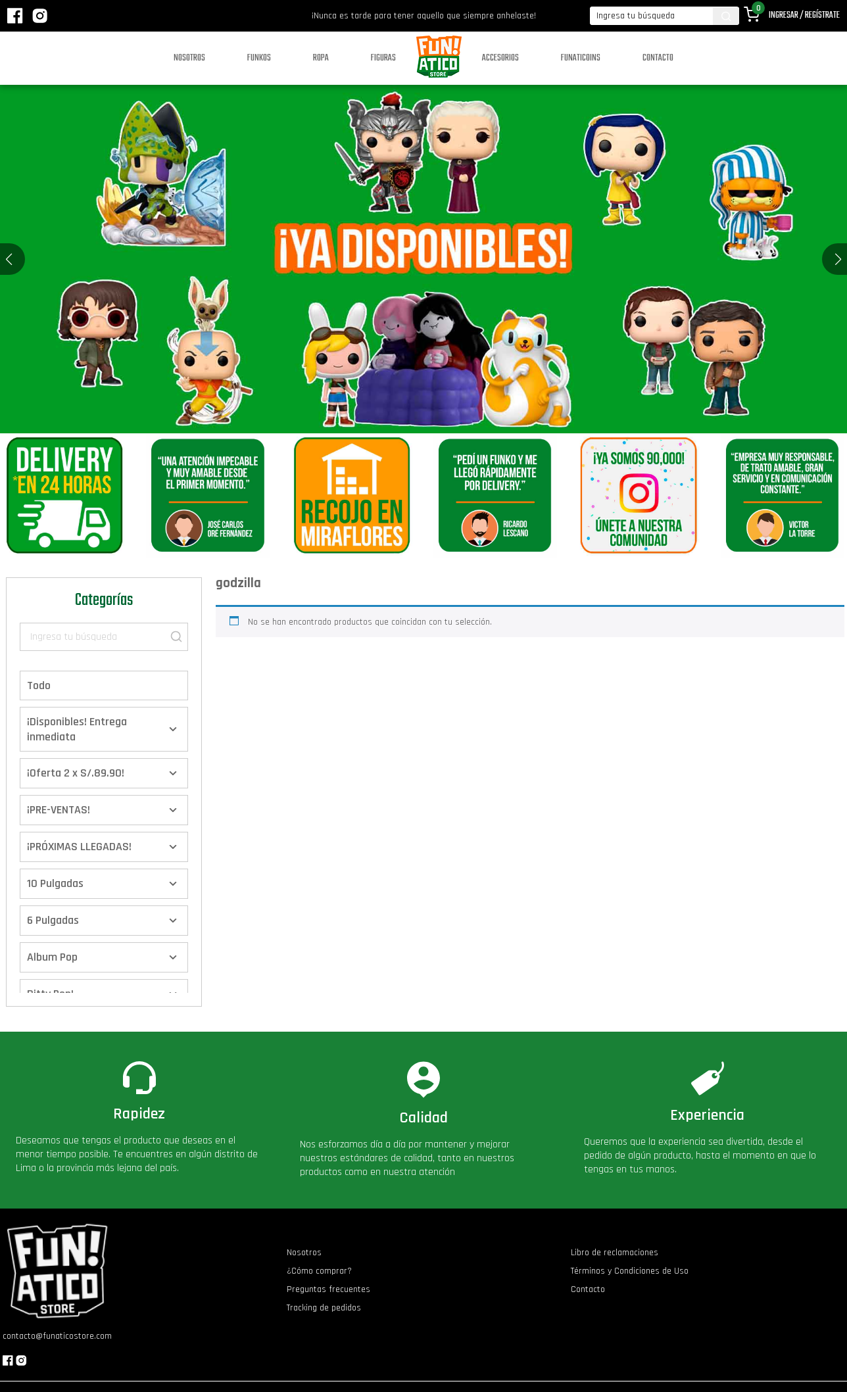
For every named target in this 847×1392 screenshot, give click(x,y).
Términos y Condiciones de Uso (630, 1271)
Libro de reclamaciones (614, 1253)
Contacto (657, 58)
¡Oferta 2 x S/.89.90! (75, 772)
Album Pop (52, 957)
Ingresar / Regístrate (804, 15)
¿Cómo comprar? (319, 1271)
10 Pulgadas (55, 883)
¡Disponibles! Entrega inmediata (77, 729)
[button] (838, 259)
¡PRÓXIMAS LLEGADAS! (79, 846)
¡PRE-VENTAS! (58, 809)
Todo (39, 685)
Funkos (259, 58)
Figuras (383, 58)
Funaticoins (580, 58)
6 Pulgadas (53, 920)
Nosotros (189, 58)
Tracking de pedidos (324, 1308)
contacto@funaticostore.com (57, 1336)
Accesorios (500, 58)
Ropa (321, 58)
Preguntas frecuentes (328, 1289)
